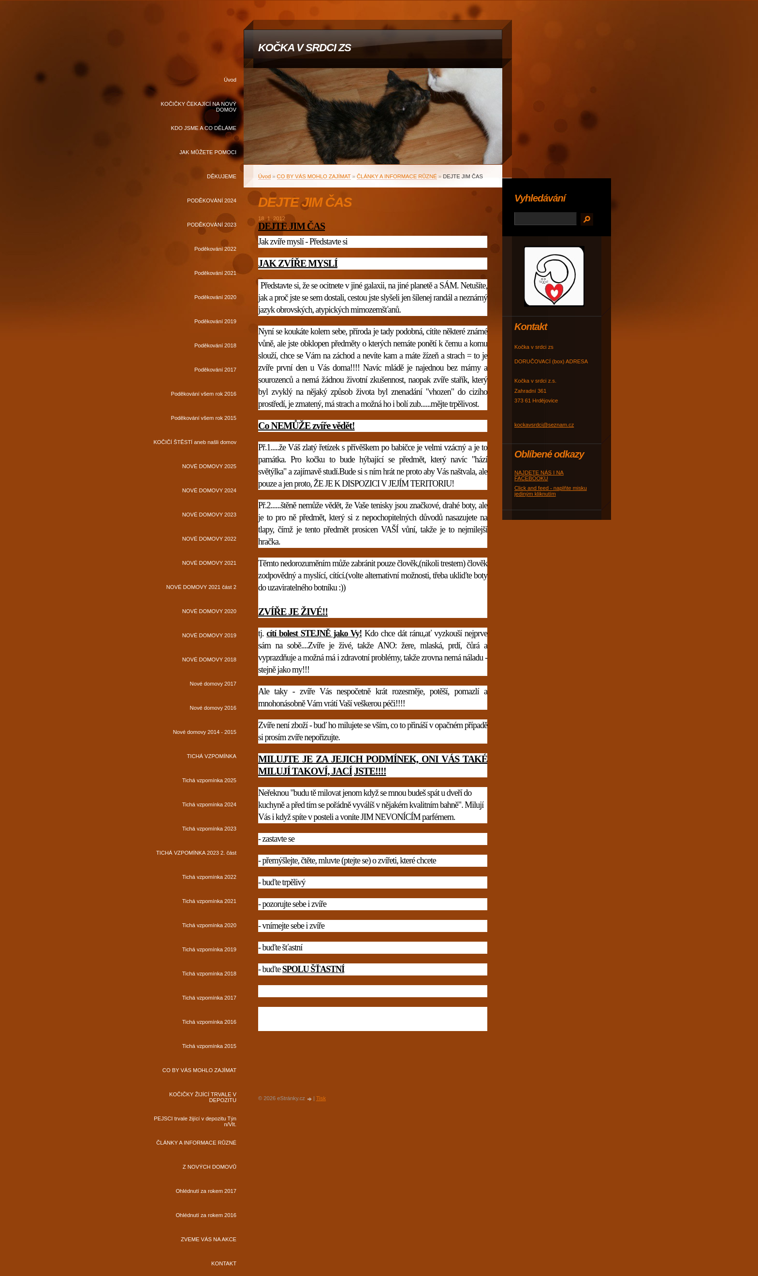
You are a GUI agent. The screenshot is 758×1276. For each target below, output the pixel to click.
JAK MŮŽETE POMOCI (207, 152)
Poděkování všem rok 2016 (203, 394)
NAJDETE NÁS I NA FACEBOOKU (539, 475)
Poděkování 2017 (215, 370)
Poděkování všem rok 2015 (203, 418)
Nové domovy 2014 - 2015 (204, 732)
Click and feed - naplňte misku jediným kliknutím (550, 491)
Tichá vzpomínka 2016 (209, 1022)
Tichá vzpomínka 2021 (209, 901)
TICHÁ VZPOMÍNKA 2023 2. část (196, 853)
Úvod (230, 80)
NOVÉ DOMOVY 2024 (209, 490)
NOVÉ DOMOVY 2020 (209, 611)
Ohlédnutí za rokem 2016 (205, 1215)
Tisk (321, 1098)
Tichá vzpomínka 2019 (209, 949)
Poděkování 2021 (215, 273)
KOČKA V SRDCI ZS (304, 48)
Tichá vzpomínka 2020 (209, 925)
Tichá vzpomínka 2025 (209, 780)
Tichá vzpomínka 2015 (209, 1046)
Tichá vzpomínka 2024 (209, 804)
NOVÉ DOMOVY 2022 (209, 539)
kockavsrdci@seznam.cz (544, 425)
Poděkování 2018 (215, 345)
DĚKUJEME (221, 176)
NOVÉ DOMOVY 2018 (209, 659)
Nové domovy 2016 (213, 708)
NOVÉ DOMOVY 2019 (209, 635)
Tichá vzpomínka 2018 (209, 973)
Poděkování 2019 (215, 321)
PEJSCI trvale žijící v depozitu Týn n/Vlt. (195, 1121)
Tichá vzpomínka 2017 (209, 998)
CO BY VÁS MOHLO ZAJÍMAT (199, 1070)
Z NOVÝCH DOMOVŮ (209, 1167)
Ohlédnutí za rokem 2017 (205, 1191)
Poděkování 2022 (215, 249)
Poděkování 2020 (215, 297)
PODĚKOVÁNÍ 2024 (211, 200)
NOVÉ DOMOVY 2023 (209, 514)
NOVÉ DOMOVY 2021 (209, 563)
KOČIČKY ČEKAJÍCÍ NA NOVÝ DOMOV (198, 107)
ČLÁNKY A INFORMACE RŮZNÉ (196, 1143)
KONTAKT (223, 1263)
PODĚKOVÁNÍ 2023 (211, 225)
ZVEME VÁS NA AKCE (208, 1239)
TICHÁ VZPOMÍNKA (211, 756)
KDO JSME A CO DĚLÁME (203, 128)
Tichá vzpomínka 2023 (209, 829)
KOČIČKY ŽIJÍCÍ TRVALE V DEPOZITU (202, 1097)
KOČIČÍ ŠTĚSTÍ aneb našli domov (194, 442)
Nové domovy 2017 (213, 684)
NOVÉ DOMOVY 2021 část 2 (201, 587)
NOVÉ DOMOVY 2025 (209, 466)
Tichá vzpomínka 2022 (209, 877)
